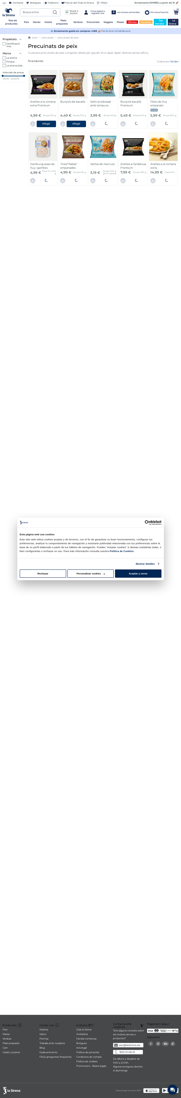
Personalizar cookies (91, 573)
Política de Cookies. (121, 551)
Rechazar (42, 573)
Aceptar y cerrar (138, 573)
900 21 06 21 (127, 1085)
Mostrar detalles (145, 563)
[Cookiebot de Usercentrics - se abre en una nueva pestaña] (147, 522)
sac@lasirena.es (129, 1078)
